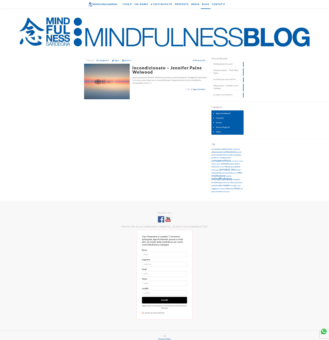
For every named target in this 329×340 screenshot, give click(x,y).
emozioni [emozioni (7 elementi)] (215, 166)
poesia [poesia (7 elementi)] (214, 185)
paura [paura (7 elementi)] (221, 182)
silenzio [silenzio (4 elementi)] (222, 189)
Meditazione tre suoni (223, 64)
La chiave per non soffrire (224, 79)
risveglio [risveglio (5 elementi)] (234, 185)
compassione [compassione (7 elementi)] (225, 157)
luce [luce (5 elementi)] (235, 173)
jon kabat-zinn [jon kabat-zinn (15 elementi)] (227, 169)
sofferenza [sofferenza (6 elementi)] (229, 189)
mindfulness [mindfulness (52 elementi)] (221, 178)
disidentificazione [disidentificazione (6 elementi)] (227, 164)
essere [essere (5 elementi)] (221, 167)
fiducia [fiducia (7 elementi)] (227, 166)
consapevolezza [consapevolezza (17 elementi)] (221, 160)
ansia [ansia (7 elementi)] (230, 149)
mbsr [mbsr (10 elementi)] (239, 172)
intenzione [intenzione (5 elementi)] (215, 170)
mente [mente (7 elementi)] (228, 176)
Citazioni (220, 118)
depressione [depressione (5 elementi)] (215, 164)
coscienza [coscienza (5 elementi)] (234, 161)
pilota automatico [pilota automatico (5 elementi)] (236, 182)
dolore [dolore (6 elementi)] (237, 164)
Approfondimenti (223, 113)
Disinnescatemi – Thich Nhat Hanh (225, 71)
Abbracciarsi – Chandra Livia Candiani (225, 87)
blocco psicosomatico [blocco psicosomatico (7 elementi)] (232, 155)
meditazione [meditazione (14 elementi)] (218, 175)
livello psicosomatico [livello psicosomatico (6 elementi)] (225, 173)
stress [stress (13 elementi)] (236, 188)
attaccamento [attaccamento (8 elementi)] (217, 152)
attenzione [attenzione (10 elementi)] (229, 151)
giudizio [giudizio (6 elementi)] (237, 167)
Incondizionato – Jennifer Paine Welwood (167, 70)
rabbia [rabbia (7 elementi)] (219, 185)
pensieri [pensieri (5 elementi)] (227, 182)
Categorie (103, 60)
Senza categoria (223, 127)
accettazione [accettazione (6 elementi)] (216, 149)
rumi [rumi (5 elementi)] (239, 185)
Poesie (219, 122)
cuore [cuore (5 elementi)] (241, 161)
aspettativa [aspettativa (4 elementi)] (236, 149)
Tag (116, 60)
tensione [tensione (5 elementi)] (226, 192)
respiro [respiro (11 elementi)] (226, 185)
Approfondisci (199, 89)
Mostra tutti (198, 60)
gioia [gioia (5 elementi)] (232, 167)
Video (218, 132)
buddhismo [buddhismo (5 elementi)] (215, 158)
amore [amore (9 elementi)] (225, 149)
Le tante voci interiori (222, 94)
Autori (127, 60)
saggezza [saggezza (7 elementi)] (215, 188)
